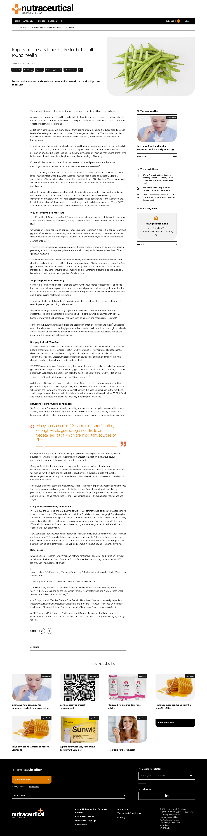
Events (41, 21)
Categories (27, 21)
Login (187, 21)
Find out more (19, 795)
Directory (53, 21)
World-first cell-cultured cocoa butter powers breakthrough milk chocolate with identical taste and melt (158, 179)
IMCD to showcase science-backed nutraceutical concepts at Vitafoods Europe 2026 (159, 198)
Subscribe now (166, 722)
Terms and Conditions (129, 813)
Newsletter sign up (85, 820)
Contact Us (81, 824)
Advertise (122, 809)
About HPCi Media (84, 816)
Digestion (39, 70)
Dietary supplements (54, 70)
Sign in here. (34, 787)
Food (80, 70)
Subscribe (173, 21)
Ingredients (16, 70)
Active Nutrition (70, 70)
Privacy (121, 817)
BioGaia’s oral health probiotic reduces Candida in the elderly (156, 188)
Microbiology (28, 70)
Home (17, 21)
